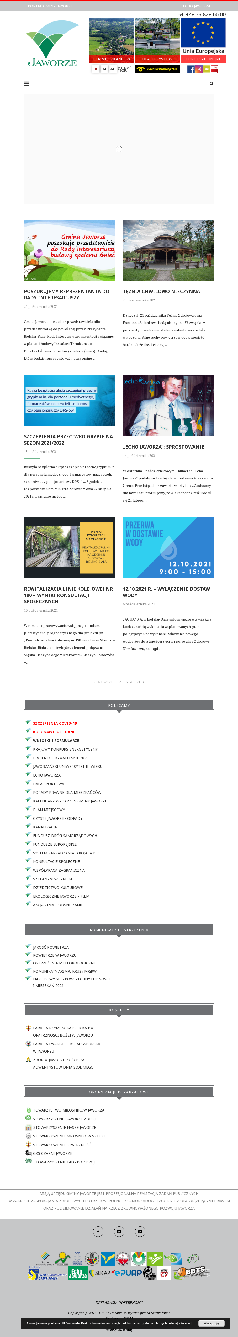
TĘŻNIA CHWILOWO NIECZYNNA (161, 291)
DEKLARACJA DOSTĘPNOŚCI (119, 1302)
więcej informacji (180, 1323)
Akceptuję (211, 1323)
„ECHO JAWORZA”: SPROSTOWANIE (163, 447)
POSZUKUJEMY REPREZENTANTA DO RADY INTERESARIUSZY (66, 294)
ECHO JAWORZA (196, 5)
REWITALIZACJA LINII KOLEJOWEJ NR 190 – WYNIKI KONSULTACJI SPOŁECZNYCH (68, 595)
